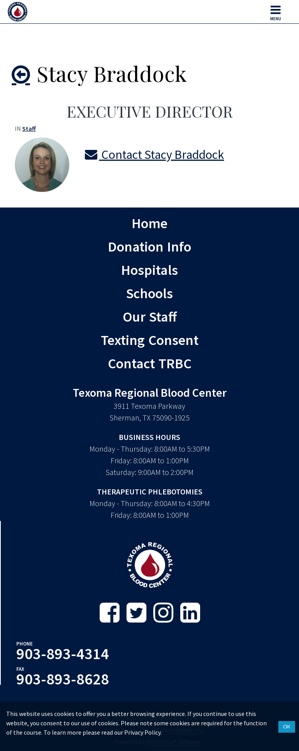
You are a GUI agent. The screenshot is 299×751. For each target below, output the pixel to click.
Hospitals (149, 270)
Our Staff (150, 317)
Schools (149, 293)
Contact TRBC (150, 363)
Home (149, 223)
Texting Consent (150, 340)
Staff (29, 128)
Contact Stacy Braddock (154, 154)
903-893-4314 (62, 653)
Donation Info (149, 246)
